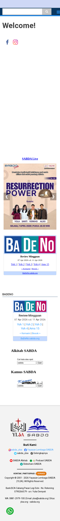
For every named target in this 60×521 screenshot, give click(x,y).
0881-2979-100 (17, 498)
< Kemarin (25, 333)
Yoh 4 (24, 328)
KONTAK (17, 473)
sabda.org (35, 502)
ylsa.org (24, 502)
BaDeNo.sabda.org (30, 338)
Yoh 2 (29, 324)
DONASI (41, 473)
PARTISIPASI (29, 473)
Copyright (9, 478)
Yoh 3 (38, 324)
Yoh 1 (20, 324)
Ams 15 (34, 328)
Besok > (36, 333)
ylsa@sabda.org (40, 498)
